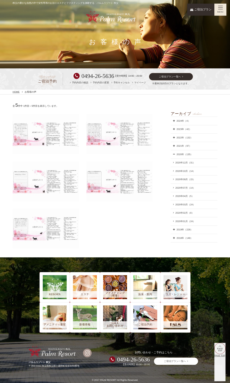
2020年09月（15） (185, 179)
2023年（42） (184, 129)
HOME (16, 92)
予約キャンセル (121, 82)
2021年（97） (184, 146)
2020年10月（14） (185, 171)
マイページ (140, 82)
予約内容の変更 (101, 82)
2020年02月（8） (184, 212)
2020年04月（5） (184, 196)
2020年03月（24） (185, 204)
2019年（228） (185, 229)
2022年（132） (185, 137)
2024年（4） (183, 121)
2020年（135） (185, 154)
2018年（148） (185, 238)
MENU (220, 12)
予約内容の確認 (80, 82)
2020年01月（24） (185, 221)
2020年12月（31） (185, 162)
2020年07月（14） (185, 187)
